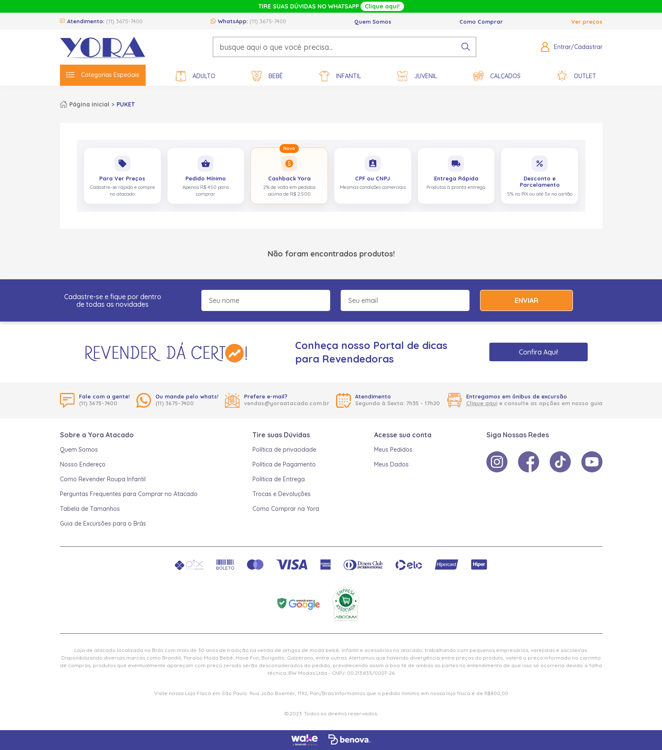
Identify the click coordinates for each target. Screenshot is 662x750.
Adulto (195, 76)
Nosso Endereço (83, 464)
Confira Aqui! (538, 352)
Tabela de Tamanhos (90, 509)
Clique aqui (481, 403)
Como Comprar (481, 21)
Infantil (340, 76)
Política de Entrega (278, 479)
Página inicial (89, 104)
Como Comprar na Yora (285, 509)
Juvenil (417, 76)
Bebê (267, 76)
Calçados (497, 76)
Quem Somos (372, 21)
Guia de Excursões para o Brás (103, 523)
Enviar (526, 300)
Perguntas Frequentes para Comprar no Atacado (129, 494)
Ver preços (586, 21)
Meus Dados (391, 464)
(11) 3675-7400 (124, 21)
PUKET (126, 104)
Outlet (576, 76)
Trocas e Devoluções (281, 494)
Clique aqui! (382, 6)
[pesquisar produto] (465, 47)
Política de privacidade (284, 449)
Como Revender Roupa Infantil (103, 479)
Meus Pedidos (393, 449)
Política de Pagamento (284, 464)
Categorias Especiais (102, 75)
